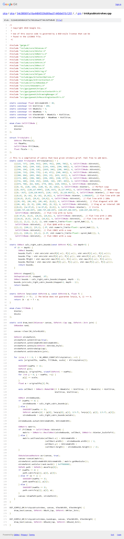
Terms (32, 534)
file (59, 20)
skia (5, 13)
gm (79, 13)
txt (112, 534)
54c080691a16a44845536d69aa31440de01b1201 (44, 13)
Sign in (118, 4)
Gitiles (16, 534)
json (119, 534)
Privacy (24, 534)
